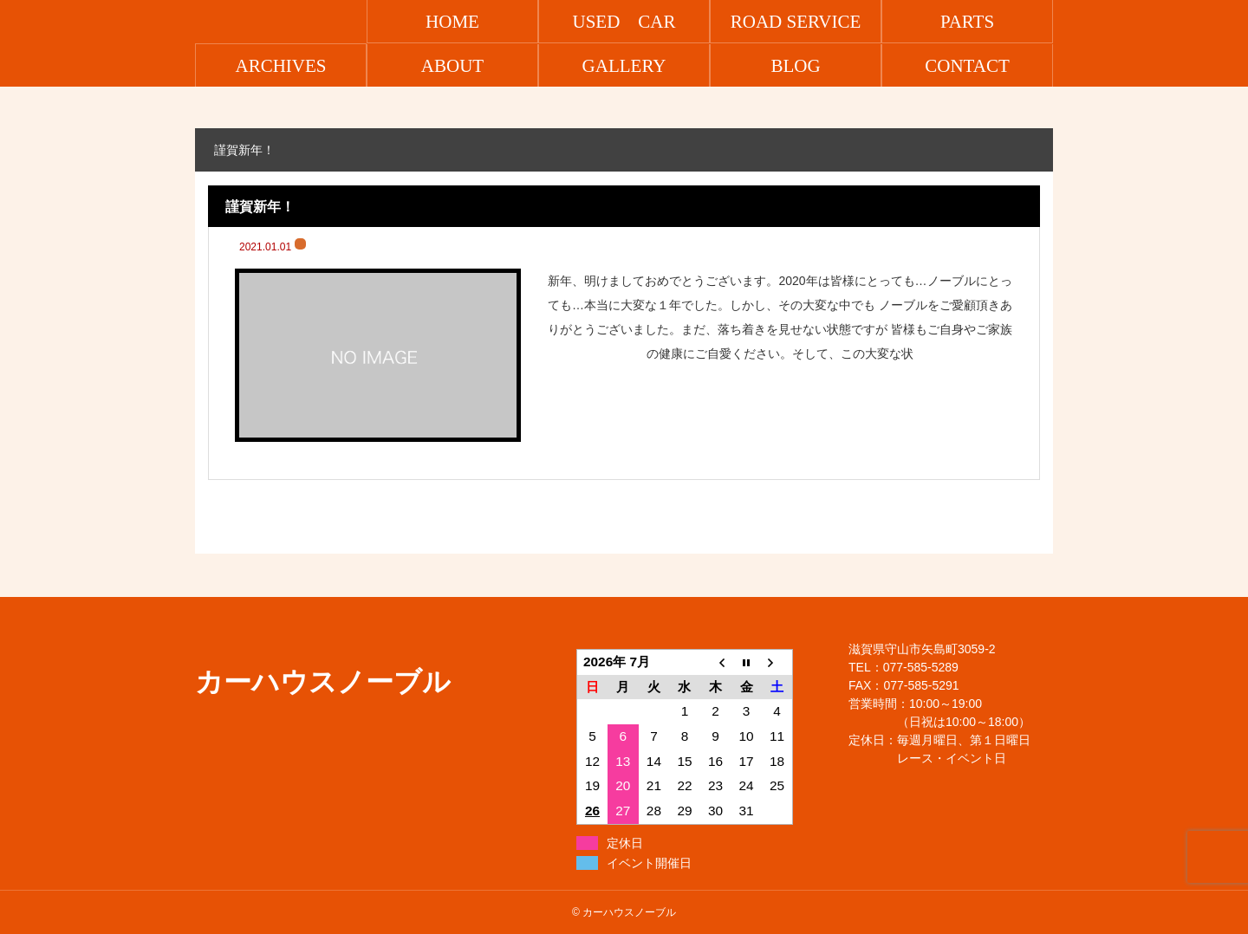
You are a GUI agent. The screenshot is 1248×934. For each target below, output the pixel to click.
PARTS (967, 21)
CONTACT (967, 65)
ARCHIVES (280, 65)
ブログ (300, 244)
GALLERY (624, 65)
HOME (452, 21)
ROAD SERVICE (796, 21)
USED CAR (623, 21)
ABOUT (452, 65)
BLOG (795, 65)
